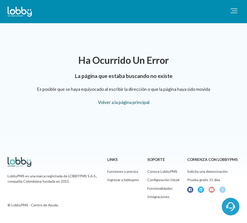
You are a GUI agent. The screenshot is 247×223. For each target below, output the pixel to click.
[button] (234, 11)
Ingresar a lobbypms (123, 180)
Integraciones (158, 196)
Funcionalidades (160, 188)
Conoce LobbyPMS (162, 171)
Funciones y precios (122, 171)
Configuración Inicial (163, 180)
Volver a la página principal (123, 102)
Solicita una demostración (207, 171)
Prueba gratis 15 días (203, 180)
